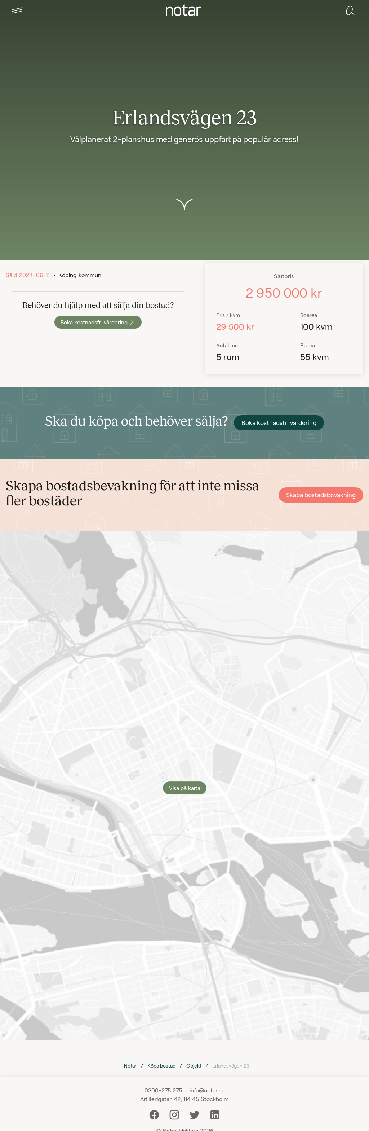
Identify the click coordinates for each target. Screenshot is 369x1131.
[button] (17, 10)
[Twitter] (194, 1113)
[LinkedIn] (215, 1113)
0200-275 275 (163, 1090)
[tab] (17, 10)
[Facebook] (154, 1113)
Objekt (193, 1065)
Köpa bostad (161, 1065)
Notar (130, 1065)
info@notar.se (207, 1090)
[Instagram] (174, 1113)
